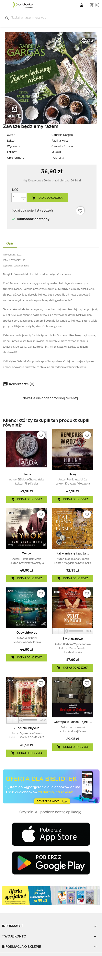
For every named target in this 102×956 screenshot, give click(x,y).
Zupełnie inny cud (26, 728)
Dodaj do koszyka (47, 198)
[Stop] (61, 631)
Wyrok (26, 553)
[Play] (56, 631)
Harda (27, 474)
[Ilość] (16, 197)
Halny (73, 474)
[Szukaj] (31, 17)
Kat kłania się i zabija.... (72, 553)
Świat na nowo (73, 639)
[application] (72, 631)
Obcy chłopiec (26, 632)
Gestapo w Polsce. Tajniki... (73, 722)
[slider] (75, 631)
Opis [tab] (10, 243)
